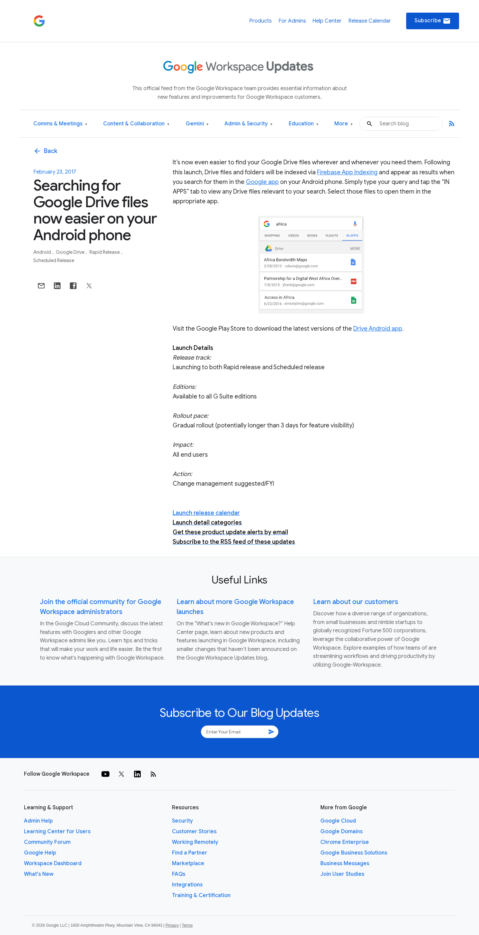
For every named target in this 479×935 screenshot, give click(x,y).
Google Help (40, 853)
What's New (39, 874)
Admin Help (38, 821)
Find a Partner (189, 853)
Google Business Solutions (353, 853)
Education (303, 124)
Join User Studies (342, 874)
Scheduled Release (53, 260)
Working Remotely (195, 842)
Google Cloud (338, 821)
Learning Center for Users (57, 831)
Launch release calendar (206, 513)
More (343, 124)
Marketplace (188, 863)
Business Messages (344, 863)
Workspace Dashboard (52, 863)
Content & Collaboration (136, 124)
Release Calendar (369, 21)
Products (260, 21)
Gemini (197, 124)
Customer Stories (194, 831)
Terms (187, 925)
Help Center (327, 21)
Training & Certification (201, 895)
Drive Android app (377, 328)
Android (42, 252)
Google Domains (341, 831)
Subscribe (432, 21)
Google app (262, 182)
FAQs (178, 874)
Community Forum (47, 842)
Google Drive (70, 252)
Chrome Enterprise (344, 842)
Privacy (172, 925)
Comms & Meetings (60, 124)
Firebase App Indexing (347, 172)
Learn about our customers (355, 602)
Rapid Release (105, 252)
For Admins (292, 21)
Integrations (187, 884)
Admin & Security (248, 124)
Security (182, 821)
